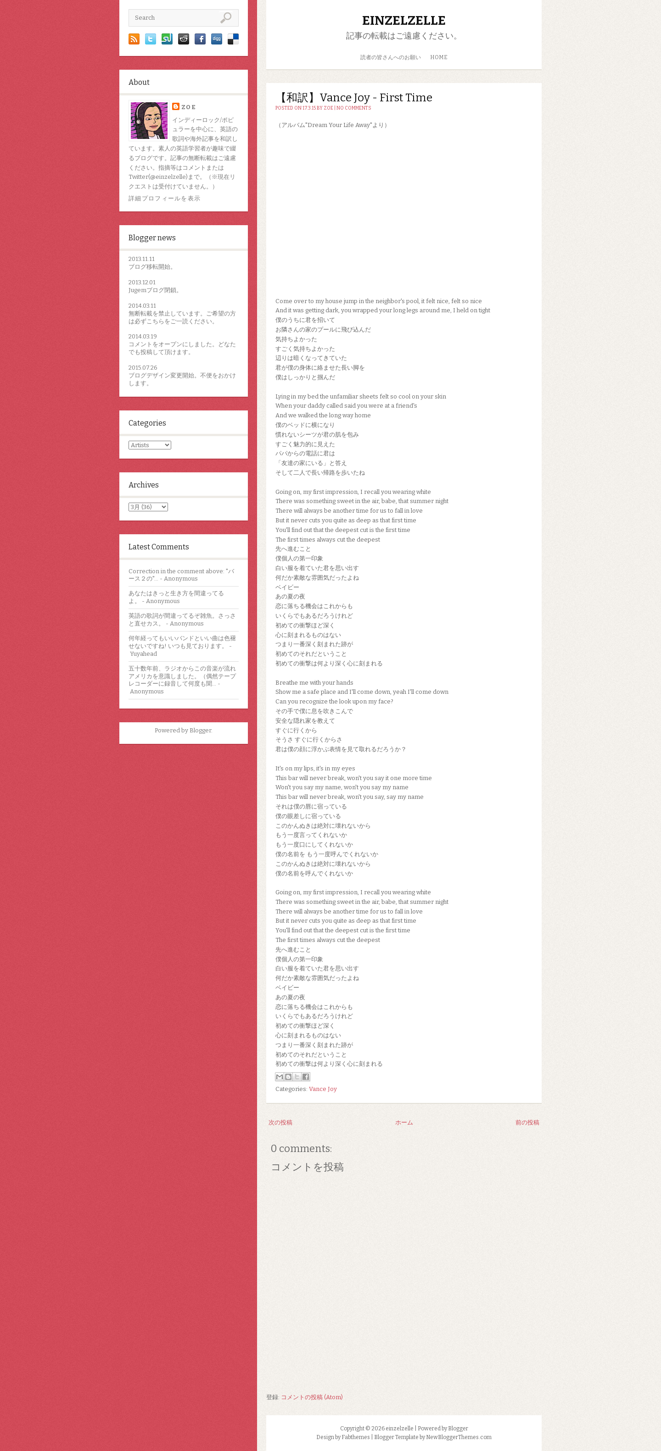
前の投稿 (527, 1122)
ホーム (404, 1122)
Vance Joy (323, 1088)
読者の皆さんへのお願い (390, 57)
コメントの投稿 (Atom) (312, 1397)
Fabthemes (356, 1437)
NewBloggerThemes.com (459, 1437)
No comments (353, 108)
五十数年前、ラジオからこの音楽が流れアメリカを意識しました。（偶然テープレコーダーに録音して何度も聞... (182, 676)
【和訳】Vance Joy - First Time (353, 97)
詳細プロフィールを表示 (165, 198)
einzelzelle (404, 20)
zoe (188, 107)
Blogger (200, 730)
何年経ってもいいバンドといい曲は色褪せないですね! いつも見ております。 (182, 642)
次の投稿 (280, 1122)
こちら (155, 321)
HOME (439, 57)
